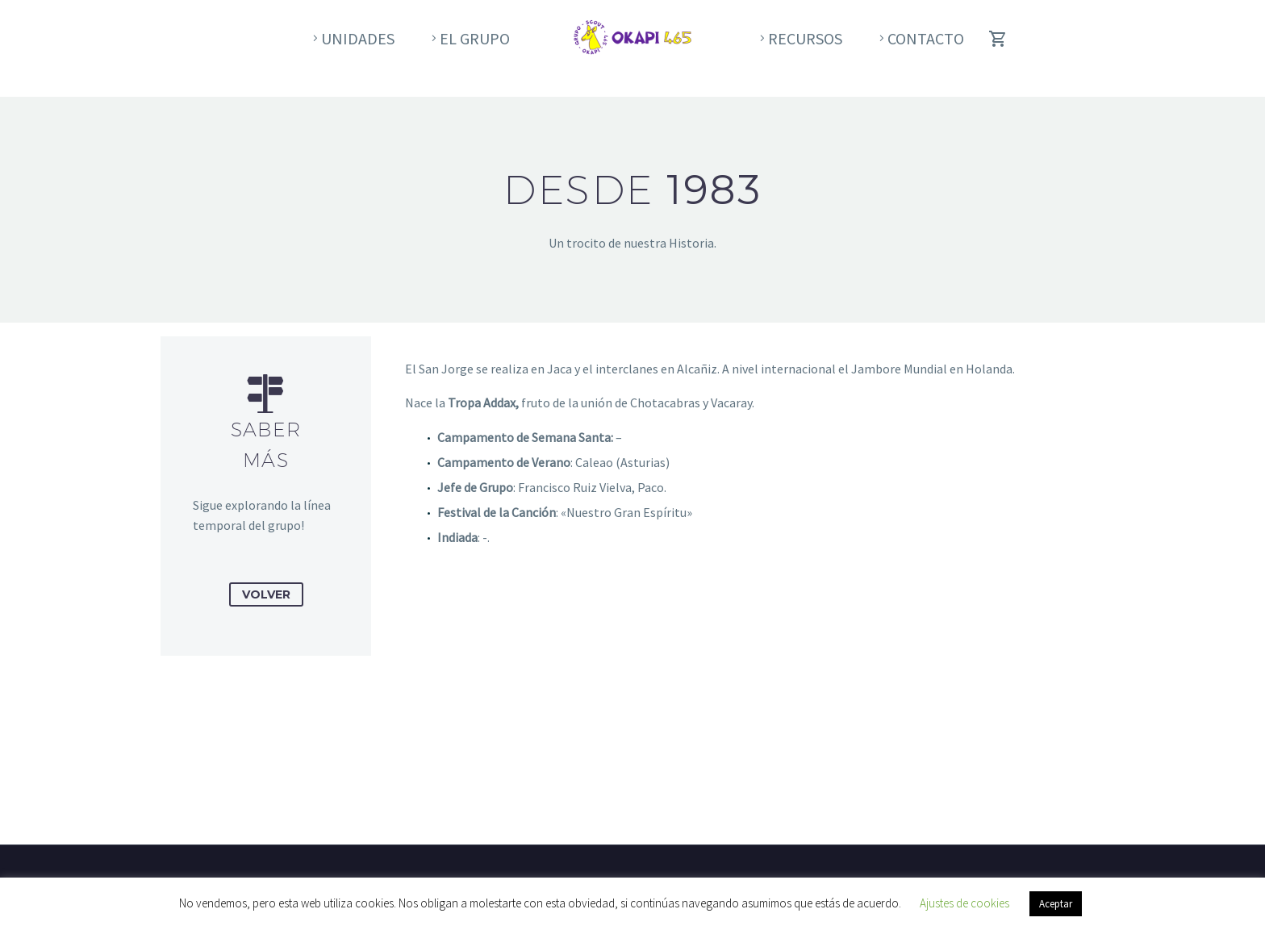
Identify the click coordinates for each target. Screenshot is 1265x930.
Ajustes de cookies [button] (964, 903)
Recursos (805, 38)
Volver (266, 594)
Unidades (358, 38)
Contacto (925, 38)
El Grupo (475, 38)
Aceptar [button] (1055, 904)
